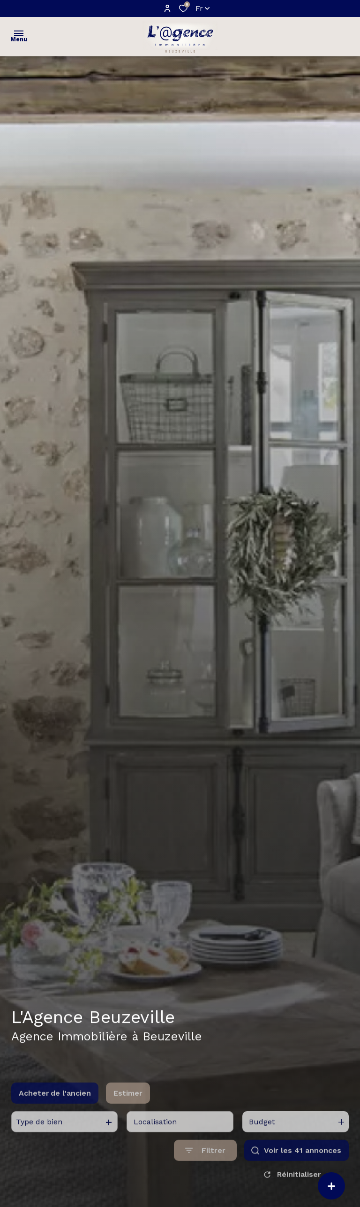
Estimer (127, 1111)
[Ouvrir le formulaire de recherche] (205, 1168)
